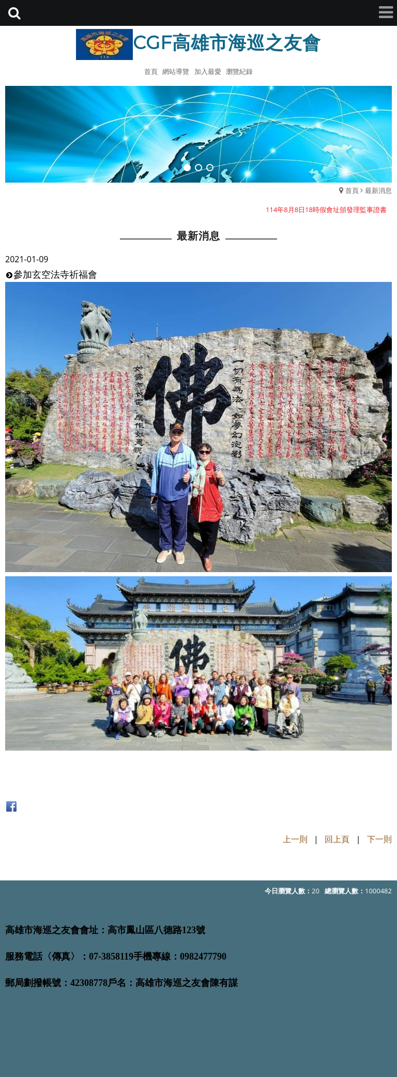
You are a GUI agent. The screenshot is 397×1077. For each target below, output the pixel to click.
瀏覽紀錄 (239, 71)
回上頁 (337, 839)
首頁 (352, 190)
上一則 (295, 839)
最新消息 (378, 190)
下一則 (379, 839)
